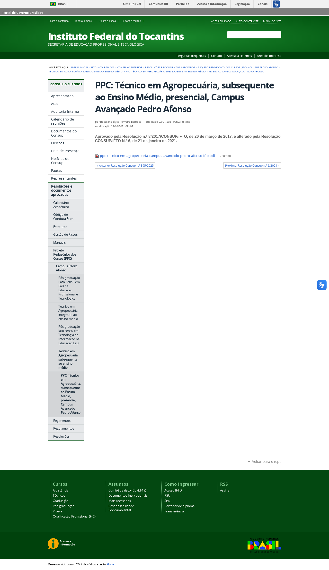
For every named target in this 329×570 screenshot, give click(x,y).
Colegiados (106, 67)
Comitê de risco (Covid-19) (127, 490)
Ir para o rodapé (134, 20)
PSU (167, 495)
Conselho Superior (129, 67)
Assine (224, 490)
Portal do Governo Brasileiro (22, 13)
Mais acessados (119, 501)
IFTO (94, 67)
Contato (216, 56)
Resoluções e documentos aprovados (170, 67)
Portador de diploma (179, 506)
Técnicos (59, 495)
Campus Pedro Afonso (263, 67)
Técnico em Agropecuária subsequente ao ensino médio (86, 71)
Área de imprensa (269, 56)
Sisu (167, 501)
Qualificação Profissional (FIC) (74, 516)
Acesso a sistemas (239, 56)
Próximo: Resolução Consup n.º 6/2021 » (252, 166)
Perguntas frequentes (191, 56)
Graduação (61, 501)
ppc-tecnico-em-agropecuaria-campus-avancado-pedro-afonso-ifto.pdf (155, 156)
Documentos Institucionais (127, 495)
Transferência (174, 511)
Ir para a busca (110, 20)
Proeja (57, 511)
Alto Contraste (247, 21)
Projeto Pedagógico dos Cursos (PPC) (222, 67)
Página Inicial (79, 67)
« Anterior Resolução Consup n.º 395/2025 (125, 166)
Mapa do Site (272, 21)
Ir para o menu (86, 20)
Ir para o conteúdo (60, 20)
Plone (110, 564)
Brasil (63, 4)
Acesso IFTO (173, 490)
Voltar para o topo (266, 461)
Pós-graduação (63, 506)
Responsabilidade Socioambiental (121, 508)
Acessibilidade (221, 21)
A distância (60, 490)
